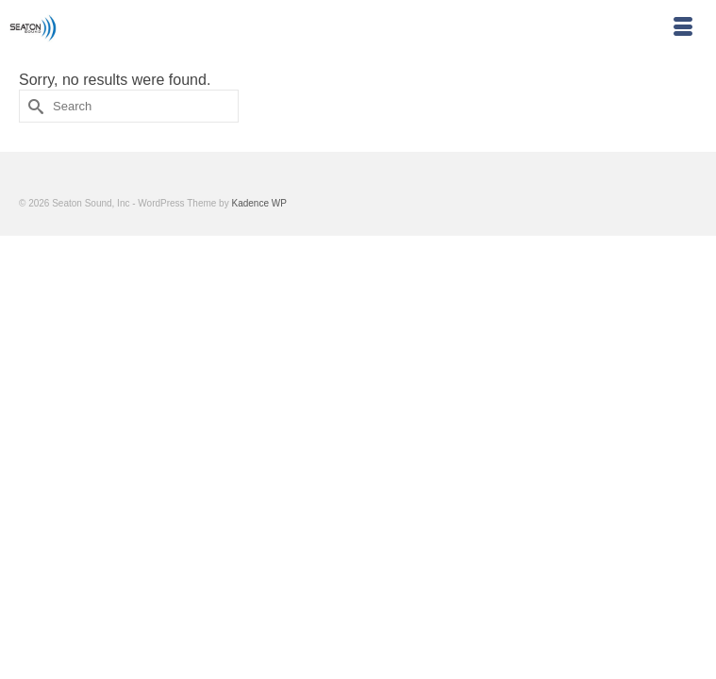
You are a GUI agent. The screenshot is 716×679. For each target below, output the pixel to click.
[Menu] (683, 28)
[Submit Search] (33, 106)
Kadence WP (258, 203)
